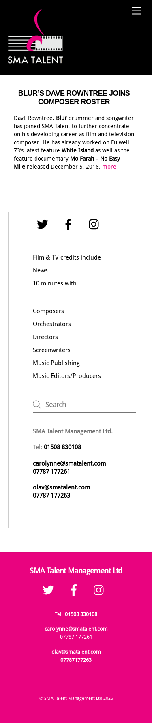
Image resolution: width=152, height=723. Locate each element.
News (40, 270)
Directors (45, 337)
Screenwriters (52, 350)
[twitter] (44, 224)
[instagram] (96, 224)
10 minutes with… (58, 283)
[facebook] (70, 224)
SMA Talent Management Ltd (73, 698)
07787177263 (76, 660)
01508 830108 (81, 614)
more (109, 166)
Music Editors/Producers (67, 376)
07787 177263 (52, 495)
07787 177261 (51, 471)
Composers (48, 311)
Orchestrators (52, 324)
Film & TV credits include (67, 257)
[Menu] (136, 11)
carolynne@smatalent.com (69, 463)
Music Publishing (56, 363)
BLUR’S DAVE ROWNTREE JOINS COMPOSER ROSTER (74, 97)
